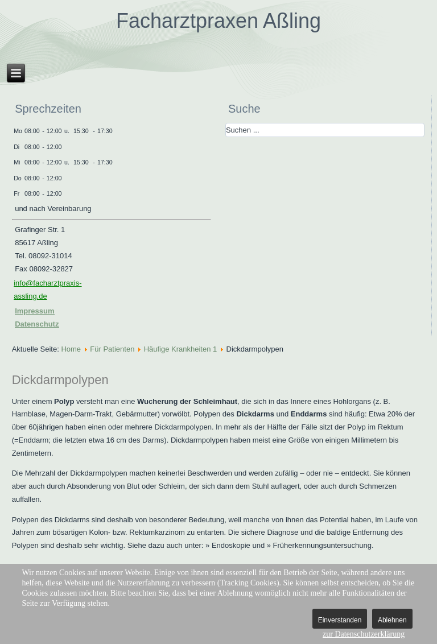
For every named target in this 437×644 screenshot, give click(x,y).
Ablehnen (392, 620)
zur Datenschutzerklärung (364, 634)
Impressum (34, 311)
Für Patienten (112, 349)
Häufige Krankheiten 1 (180, 349)
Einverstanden (340, 620)
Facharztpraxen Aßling (218, 20)
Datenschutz (37, 324)
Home (71, 349)
